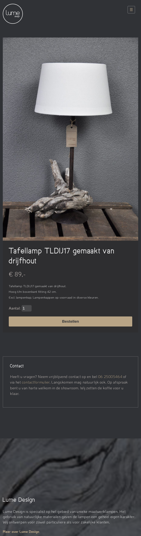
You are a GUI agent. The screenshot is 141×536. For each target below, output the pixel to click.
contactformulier (36, 382)
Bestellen (70, 321)
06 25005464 (110, 376)
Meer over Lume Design (21, 531)
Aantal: (20, 308)
